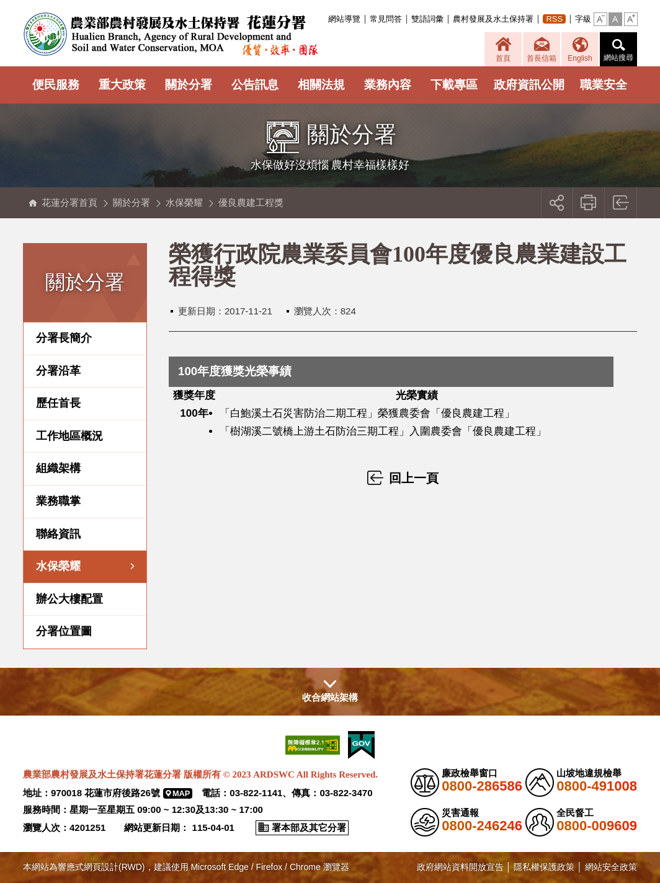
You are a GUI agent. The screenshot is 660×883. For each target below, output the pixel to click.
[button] (600, 19)
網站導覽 (344, 19)
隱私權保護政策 (544, 867)
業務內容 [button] (387, 84)
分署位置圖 (64, 631)
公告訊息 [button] (255, 84)
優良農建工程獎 (250, 202)
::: (325, 19)
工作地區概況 (69, 436)
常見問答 (386, 19)
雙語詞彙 (427, 19)
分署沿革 (58, 371)
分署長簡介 (64, 338)
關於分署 (131, 202)
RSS (554, 19)
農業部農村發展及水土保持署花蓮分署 (170, 34)
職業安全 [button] (603, 84)
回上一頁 (621, 202)
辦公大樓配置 (69, 599)
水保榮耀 (184, 202)
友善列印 (589, 202)
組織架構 (58, 468)
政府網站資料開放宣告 (460, 867)
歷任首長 (58, 403)
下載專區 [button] (454, 84)
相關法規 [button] (321, 84)
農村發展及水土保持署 (493, 19)
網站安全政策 (611, 867)
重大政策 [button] (122, 84)
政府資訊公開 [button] (529, 84)
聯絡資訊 (58, 534)
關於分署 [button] (188, 84)
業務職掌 (58, 501)
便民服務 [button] (55, 84)
